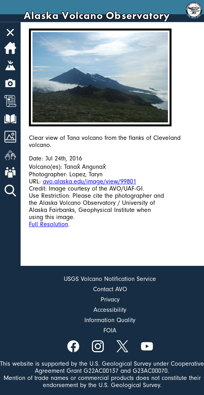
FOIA (109, 330)
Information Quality (109, 320)
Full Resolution (48, 224)
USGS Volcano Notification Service (110, 278)
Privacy (110, 299)
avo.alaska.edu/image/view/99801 (89, 181)
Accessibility (109, 309)
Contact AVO (110, 289)
